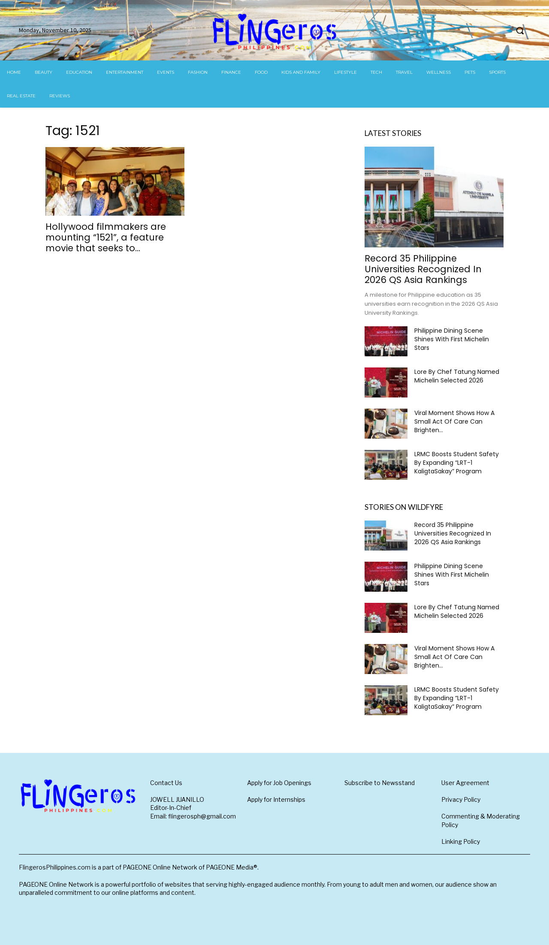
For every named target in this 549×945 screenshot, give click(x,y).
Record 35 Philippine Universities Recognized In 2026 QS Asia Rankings (423, 269)
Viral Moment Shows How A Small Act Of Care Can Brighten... (454, 421)
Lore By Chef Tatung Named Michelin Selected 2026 (456, 376)
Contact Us (166, 782)
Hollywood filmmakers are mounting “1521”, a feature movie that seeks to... (105, 237)
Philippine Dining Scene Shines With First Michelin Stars (451, 339)
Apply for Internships (276, 799)
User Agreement (465, 782)
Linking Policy (460, 841)
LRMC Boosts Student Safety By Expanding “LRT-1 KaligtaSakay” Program (456, 463)
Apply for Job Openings (279, 782)
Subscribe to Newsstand (379, 782)
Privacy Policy (460, 799)
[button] (520, 30)
